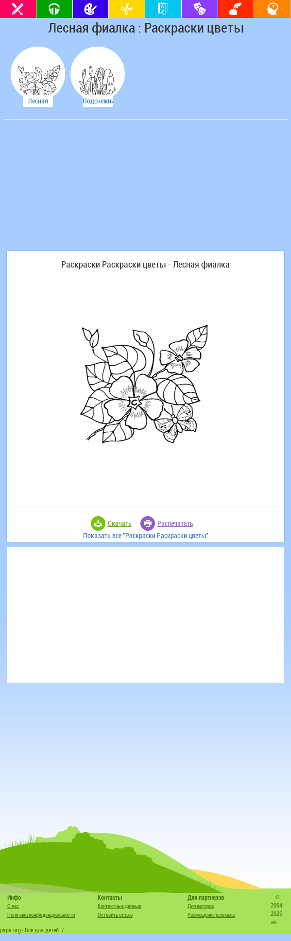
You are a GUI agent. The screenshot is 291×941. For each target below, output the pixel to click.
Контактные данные (119, 905)
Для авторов (201, 905)
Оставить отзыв (115, 914)
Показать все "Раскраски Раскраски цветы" (145, 535)
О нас (13, 905)
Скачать (120, 523)
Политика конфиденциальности (41, 914)
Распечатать (175, 523)
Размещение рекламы (211, 914)
